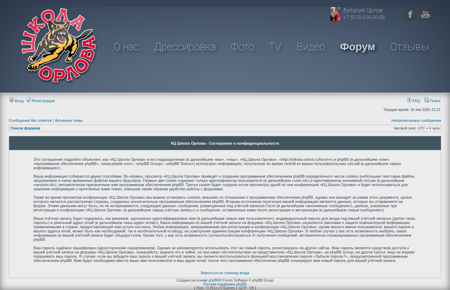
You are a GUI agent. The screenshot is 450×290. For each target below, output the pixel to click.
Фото (242, 46)
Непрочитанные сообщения (416, 120)
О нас (126, 46)
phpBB (213, 280)
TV (275, 46)
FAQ (413, 101)
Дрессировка (185, 46)
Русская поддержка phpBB (224, 284)
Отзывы (409, 46)
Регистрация (40, 101)
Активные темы (69, 120)
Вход (16, 101)
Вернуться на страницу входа (225, 273)
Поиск (432, 101)
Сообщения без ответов (30, 120)
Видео (310, 46)
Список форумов (25, 128)
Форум (357, 46)
